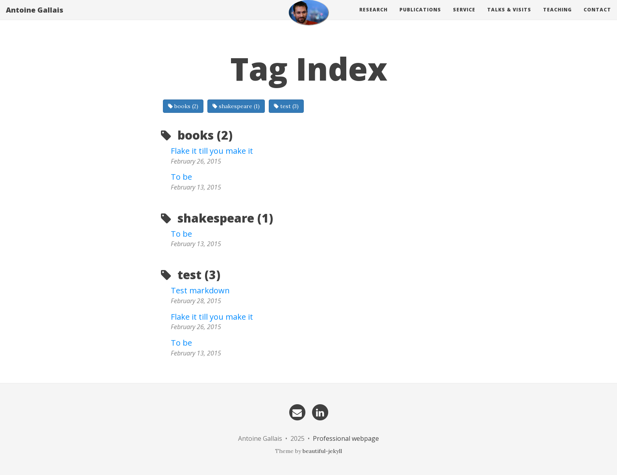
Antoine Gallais (34, 17)
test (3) (286, 106)
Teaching (557, 17)
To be (181, 176)
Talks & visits (509, 17)
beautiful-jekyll (322, 451)
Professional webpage (346, 438)
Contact (597, 17)
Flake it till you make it (212, 150)
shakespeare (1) (236, 106)
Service (464, 17)
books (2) (183, 106)
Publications (420, 17)
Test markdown (200, 290)
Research (373, 17)
